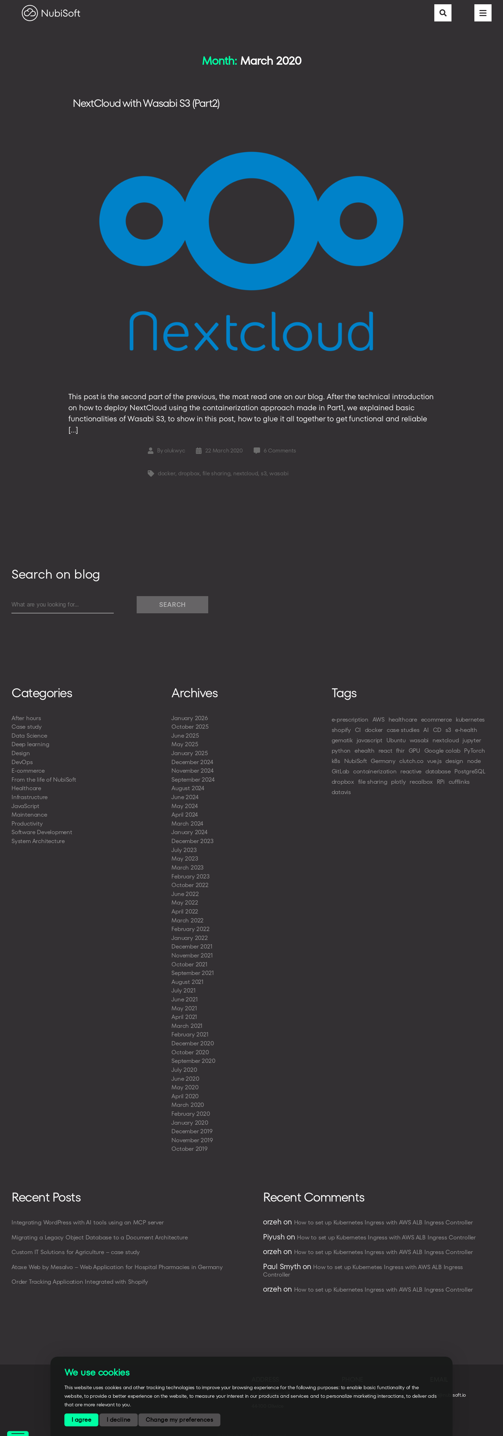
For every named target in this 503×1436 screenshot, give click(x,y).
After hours (27, 721)
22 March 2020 (224, 454)
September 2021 (194, 969)
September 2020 (195, 1055)
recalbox (427, 795)
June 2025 (186, 738)
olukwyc (174, 454)
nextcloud (245, 476)
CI (395, 732)
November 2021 (193, 952)
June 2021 (185, 995)
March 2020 (188, 1098)
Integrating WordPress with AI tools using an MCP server (91, 1214)
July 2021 (184, 986)
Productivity (28, 823)
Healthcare (27, 789)
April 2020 (185, 1089)
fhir (458, 753)
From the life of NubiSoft (45, 781)
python (397, 753)
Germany (456, 763)
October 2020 (191, 1047)
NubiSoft (426, 763)
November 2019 (193, 1132)
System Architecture (39, 841)
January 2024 (190, 832)
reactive (392, 784)
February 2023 (191, 875)
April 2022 (185, 909)
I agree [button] (82, 1420)
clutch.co (345, 774)
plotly (402, 795)
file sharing (216, 476)
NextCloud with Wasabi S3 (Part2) (157, 105)
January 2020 (190, 1115)
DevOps (23, 763)
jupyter (373, 753)
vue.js (369, 774)
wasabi (278, 476)
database (422, 784)
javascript (410, 743)
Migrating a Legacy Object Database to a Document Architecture (104, 1229)
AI (468, 732)
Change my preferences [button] (179, 1420)
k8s (405, 763)
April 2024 (185, 815)
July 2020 (185, 1064)
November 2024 (194, 772)
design (390, 774)
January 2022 (190, 935)
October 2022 (191, 884)
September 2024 (194, 781)
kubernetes (347, 732)
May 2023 (185, 858)
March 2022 (188, 918)
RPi (448, 795)
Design (21, 755)
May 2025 (185, 746)
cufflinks (468, 795)
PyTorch (386, 763)
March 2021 (187, 1021)
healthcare (407, 722)
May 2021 (184, 1004)
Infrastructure (30, 798)
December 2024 (194, 763)
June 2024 (186, 798)
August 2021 (188, 978)
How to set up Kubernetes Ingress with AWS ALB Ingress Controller (388, 1214)
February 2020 (192, 1107)
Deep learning (31, 746)
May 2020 (185, 1081)
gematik (380, 743)
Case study (27, 729)
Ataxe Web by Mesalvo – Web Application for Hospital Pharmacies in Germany (123, 1258)
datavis (342, 805)
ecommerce (444, 722)
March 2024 (188, 823)
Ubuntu (438, 743)
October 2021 (190, 961)
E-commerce (29, 772)
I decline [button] (119, 1420)
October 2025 (191, 729)
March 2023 (188, 866)
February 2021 (191, 1029)
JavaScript (26, 806)
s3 (264, 476)
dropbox (188, 476)
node (411, 774)
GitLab (432, 774)
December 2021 (193, 944)
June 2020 (186, 1072)
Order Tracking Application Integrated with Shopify (83, 1273)
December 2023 (194, 841)
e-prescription (351, 722)
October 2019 (190, 1141)
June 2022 (186, 892)
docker (166, 476)
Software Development (44, 832)
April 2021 (185, 1012)
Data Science (30, 738)
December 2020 (194, 1038)
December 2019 (193, 1124)
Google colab (351, 763)
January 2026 (190, 721)
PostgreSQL (456, 784)
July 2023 (184, 849)
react (443, 753)
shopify (377, 732)
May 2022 (185, 901)
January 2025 (190, 755)
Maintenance (30, 815)
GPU (473, 753)
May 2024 (185, 806)
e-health (353, 743)
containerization (354, 784)
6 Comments (280, 454)
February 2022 (191, 926)
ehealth (421, 753)
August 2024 (189, 789)
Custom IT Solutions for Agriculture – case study (79, 1243)
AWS (382, 722)
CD (480, 732)
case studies (444, 732)
